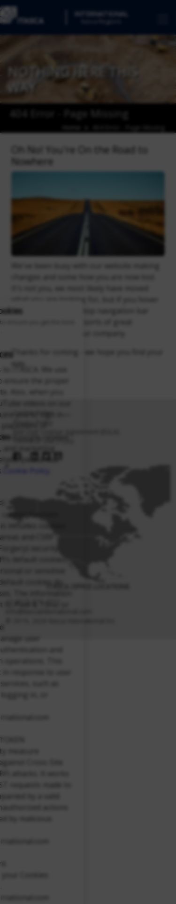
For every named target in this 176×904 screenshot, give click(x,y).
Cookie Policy (26, 471)
